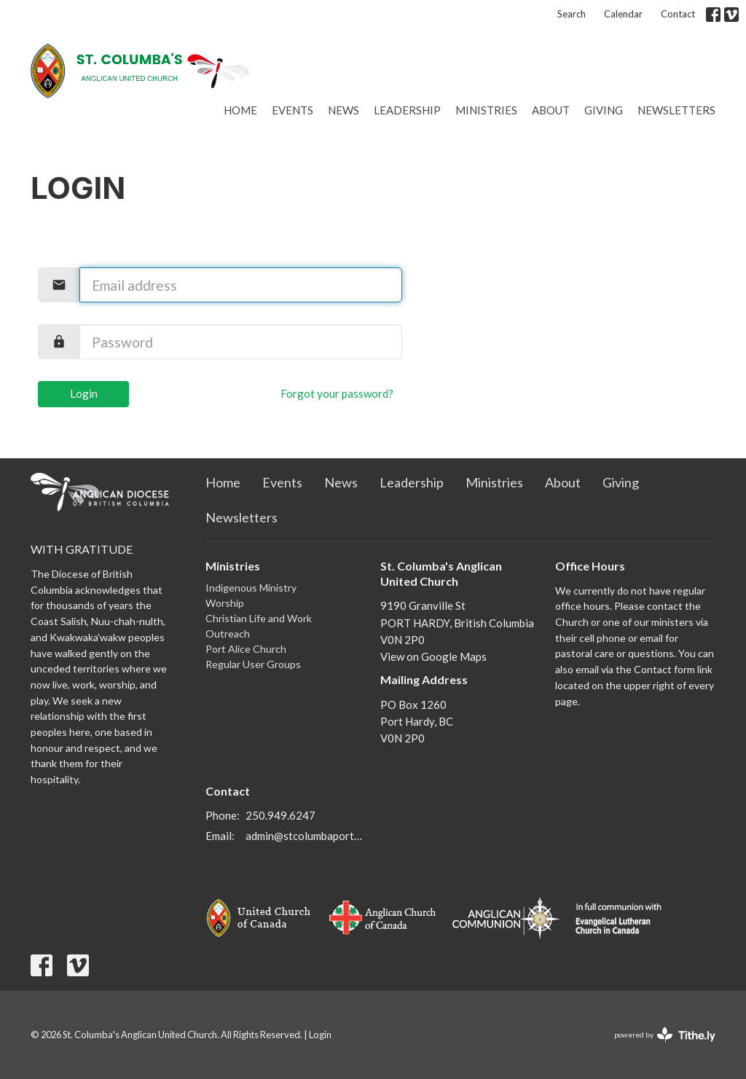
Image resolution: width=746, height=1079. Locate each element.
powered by (664, 1034)
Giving (603, 110)
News (343, 110)
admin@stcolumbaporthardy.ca (306, 835)
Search (571, 14)
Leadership (407, 110)
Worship (224, 603)
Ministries (486, 110)
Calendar (623, 14)
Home (240, 110)
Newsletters (676, 110)
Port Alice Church (245, 649)
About (551, 110)
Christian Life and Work (258, 618)
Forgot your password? (336, 393)
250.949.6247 (280, 815)
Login (84, 393)
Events (292, 110)
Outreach (227, 633)
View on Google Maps (433, 656)
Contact (678, 14)
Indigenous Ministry (251, 587)
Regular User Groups (253, 664)
